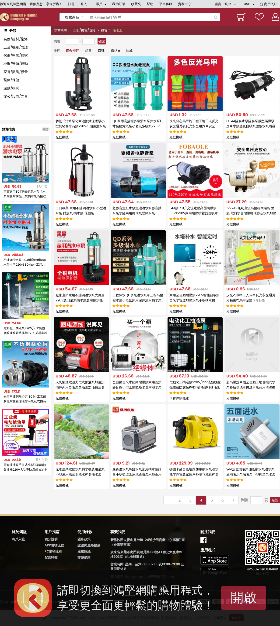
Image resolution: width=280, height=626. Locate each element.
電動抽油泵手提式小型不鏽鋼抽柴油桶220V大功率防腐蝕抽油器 (25, 467)
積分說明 (51, 539)
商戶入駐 (270, 4)
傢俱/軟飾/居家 (16, 55)
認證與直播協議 (88, 545)
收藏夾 (136, 4)
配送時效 (51, 557)
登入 (83, 4)
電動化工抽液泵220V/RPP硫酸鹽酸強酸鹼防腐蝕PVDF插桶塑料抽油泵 (25, 330)
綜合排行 (72, 50)
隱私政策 (84, 539)
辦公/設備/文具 (16, 96)
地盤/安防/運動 (16, 63)
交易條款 (84, 557)
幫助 (150, 4)
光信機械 (62, 137)
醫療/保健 (11, 79)
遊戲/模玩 (11, 88)
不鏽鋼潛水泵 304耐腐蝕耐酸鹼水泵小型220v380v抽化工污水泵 (25, 262)
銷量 (88, 50)
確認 (101, 41)
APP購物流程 (54, 545)
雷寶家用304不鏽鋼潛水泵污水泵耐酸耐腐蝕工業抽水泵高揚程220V (25, 194)
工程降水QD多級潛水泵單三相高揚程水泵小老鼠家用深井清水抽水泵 (137, 300)
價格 (114, 50)
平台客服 (165, 4)
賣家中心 (184, 4)
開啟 (244, 597)
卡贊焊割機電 (179, 398)
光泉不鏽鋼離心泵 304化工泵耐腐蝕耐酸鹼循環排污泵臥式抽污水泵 (25, 399)
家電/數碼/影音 (16, 71)
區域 (129, 50)
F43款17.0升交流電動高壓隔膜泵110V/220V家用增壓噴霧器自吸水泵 (193, 213)
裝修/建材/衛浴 (16, 39)
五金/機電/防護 (84, 30)
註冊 (71, 4)
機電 (104, 30)
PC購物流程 (53, 551)
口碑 (101, 50)
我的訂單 (118, 4)
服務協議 (84, 551)
